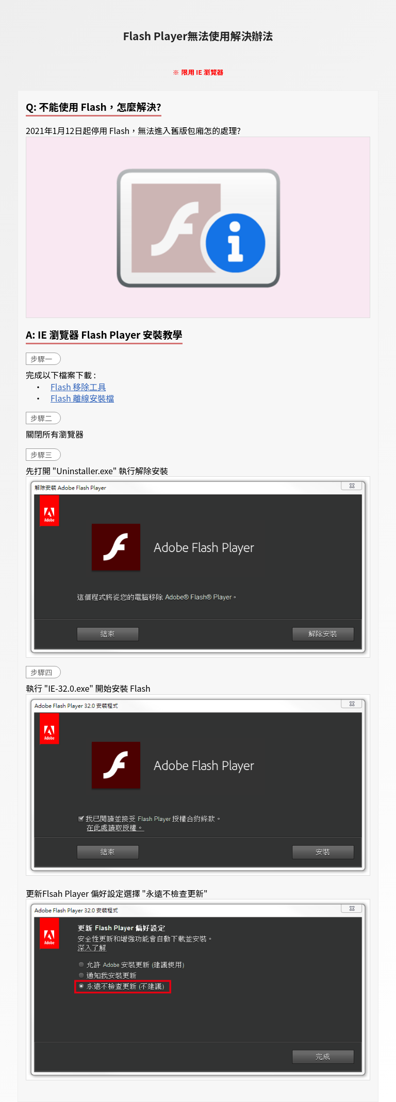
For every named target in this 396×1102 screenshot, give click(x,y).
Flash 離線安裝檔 (82, 398)
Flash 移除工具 (78, 386)
